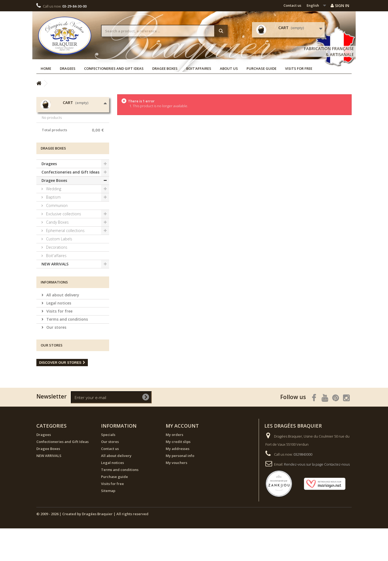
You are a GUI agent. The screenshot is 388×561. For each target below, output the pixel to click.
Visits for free (298, 68)
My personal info (180, 488)
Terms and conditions (66, 351)
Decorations (56, 279)
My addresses (177, 481)
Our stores (55, 359)
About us (229, 68)
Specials (108, 467)
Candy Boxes (57, 254)
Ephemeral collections (65, 263)
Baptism (53, 229)
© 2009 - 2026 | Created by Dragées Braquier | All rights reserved (92, 546)
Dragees (67, 68)
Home (46, 68)
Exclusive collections (63, 246)
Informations (54, 314)
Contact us (292, 5)
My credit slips (178, 474)
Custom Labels (58, 271)
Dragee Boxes (165, 68)
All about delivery (62, 327)
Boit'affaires (198, 68)
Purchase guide (261, 68)
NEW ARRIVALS (54, 296)
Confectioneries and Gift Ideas (114, 68)
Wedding (53, 221)
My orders (174, 467)
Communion (56, 238)
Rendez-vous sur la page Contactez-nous (317, 496)
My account (182, 458)
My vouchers (176, 495)
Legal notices (58, 335)
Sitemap (108, 523)
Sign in (340, 5)
